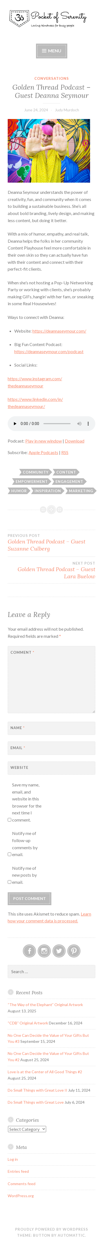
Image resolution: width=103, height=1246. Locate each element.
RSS (64, 452)
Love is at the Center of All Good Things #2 (45, 1071)
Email (17, 748)
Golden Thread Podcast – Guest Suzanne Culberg (51, 542)
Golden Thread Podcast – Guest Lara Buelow (51, 570)
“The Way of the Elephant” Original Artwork (45, 1004)
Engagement (69, 481)
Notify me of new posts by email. (24, 875)
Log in (13, 1159)
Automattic (71, 1235)
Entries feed (18, 1171)
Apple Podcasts (43, 452)
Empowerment (32, 481)
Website (19, 767)
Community (36, 472)
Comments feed (21, 1183)
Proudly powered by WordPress (51, 1229)
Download (74, 440)
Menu (54, 50)
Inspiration (48, 491)
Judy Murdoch (67, 109)
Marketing (81, 491)
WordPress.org (21, 1195)
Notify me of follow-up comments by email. (25, 844)
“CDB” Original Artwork (28, 1023)
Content (66, 472)
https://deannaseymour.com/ (59, 330)
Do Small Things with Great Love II (37, 1090)
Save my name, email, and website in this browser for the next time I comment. (26, 802)
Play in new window (43, 440)
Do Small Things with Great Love (36, 1102)
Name (17, 728)
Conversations (51, 78)
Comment (22, 652)
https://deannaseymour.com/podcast (48, 351)
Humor (19, 491)
